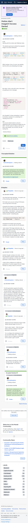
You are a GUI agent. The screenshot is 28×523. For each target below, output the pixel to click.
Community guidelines (6, 511)
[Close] (26, 517)
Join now (9, 14)
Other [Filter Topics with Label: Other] (5, 484)
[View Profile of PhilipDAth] (10, 193)
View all (22, 461)
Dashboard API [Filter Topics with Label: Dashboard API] (7, 479)
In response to (10, 278)
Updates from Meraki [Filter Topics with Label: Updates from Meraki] (9, 492)
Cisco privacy (15, 511)
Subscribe (22, 151)
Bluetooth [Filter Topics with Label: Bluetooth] (6, 471)
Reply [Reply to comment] (23, 183)
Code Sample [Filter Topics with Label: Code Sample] (7, 476)
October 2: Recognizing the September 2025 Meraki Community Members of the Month (14, 457)
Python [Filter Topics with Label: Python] (6, 487)
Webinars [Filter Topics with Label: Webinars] (6, 498)
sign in (18, 432)
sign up (11, 435)
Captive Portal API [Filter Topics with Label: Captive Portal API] (8, 473)
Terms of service (9, 514)
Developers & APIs (5, 18)
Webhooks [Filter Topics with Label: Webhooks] (6, 495)
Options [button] (23, 25)
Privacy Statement (5, 521)
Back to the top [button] (23, 406)
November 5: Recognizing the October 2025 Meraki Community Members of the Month (14, 447)
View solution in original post (10, 179)
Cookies (3, 514)
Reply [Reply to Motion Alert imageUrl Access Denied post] (23, 148)
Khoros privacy (22, 511)
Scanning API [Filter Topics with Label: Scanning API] (7, 490)
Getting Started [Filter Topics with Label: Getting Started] (8, 481)
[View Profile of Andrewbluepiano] (8, 35)
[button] (24, 36)
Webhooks (10, 143)
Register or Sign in (22, 2)
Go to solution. (14, 138)
